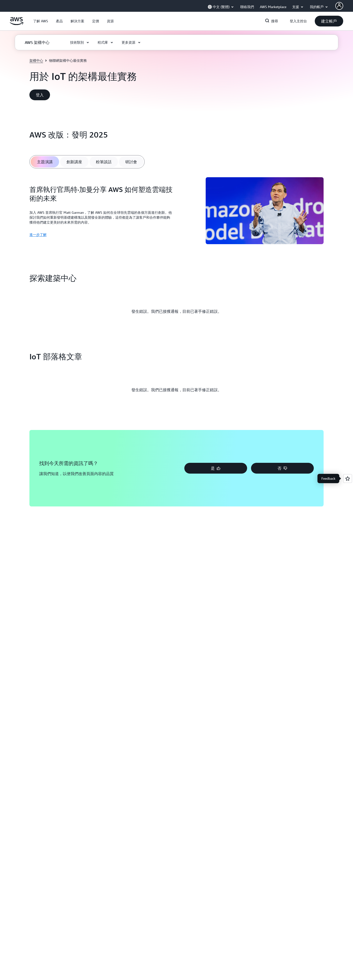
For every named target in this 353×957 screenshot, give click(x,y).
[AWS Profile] (339, 6)
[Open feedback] (347, 478)
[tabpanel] (176, 211)
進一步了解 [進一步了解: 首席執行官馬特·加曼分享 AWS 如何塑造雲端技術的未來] (38, 234)
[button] (40, 21)
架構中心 (36, 60)
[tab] (45, 161)
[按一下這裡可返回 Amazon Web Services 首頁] (16, 24)
